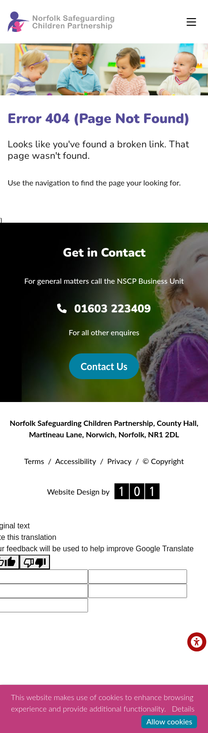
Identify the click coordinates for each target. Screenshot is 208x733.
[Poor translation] (35, 562)
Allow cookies (169, 721)
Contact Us (103, 366)
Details (183, 708)
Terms (34, 460)
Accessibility (75, 460)
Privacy (119, 460)
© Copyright (163, 460)
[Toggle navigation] (191, 22)
